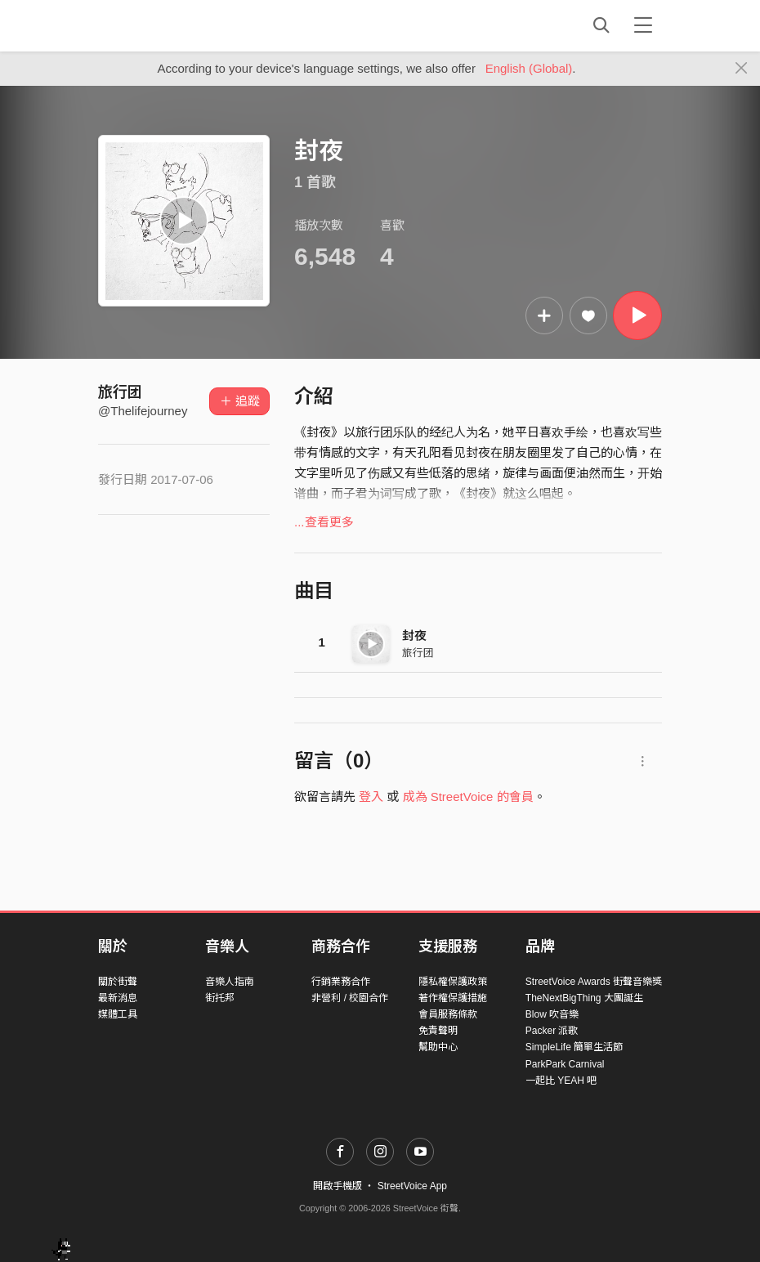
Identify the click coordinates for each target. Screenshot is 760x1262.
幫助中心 (438, 1047)
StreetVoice (165, 25)
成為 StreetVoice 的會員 (468, 796)
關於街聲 (117, 981)
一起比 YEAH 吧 (561, 1080)
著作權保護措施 (452, 998)
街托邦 (220, 998)
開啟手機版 (337, 1186)
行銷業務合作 (340, 981)
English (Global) (529, 68)
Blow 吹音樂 (552, 1014)
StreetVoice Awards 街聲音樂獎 (593, 981)
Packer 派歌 (552, 1030)
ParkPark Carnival (565, 1064)
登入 (371, 796)
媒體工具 (117, 1014)
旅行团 (120, 392)
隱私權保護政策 (452, 981)
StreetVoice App (412, 1186)
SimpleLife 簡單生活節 (574, 1047)
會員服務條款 (447, 1014)
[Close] (741, 68)
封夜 (414, 635)
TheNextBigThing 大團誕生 (584, 998)
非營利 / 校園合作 (349, 998)
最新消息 (117, 998)
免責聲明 (438, 1030)
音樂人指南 (229, 981)
